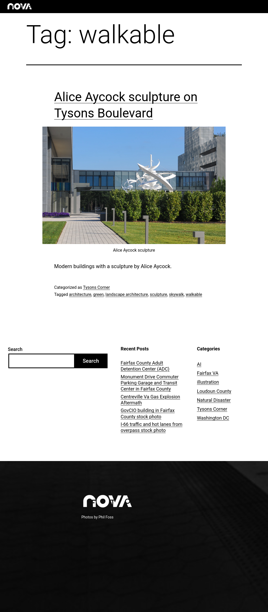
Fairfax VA (208, 373)
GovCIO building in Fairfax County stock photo (148, 413)
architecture (80, 294)
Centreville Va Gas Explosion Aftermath (150, 399)
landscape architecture (126, 294)
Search (15, 349)
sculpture (158, 294)
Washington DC (213, 418)
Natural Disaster (214, 400)
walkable (194, 294)
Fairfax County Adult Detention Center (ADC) (145, 366)
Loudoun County (214, 391)
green (98, 294)
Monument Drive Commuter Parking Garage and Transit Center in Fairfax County (149, 383)
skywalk (176, 294)
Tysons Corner (96, 287)
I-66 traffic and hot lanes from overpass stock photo (151, 427)
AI (199, 364)
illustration (208, 382)
